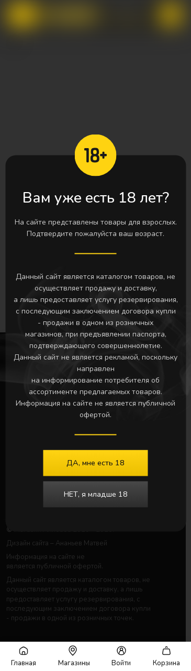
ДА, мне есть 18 (95, 462)
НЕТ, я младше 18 (96, 494)
